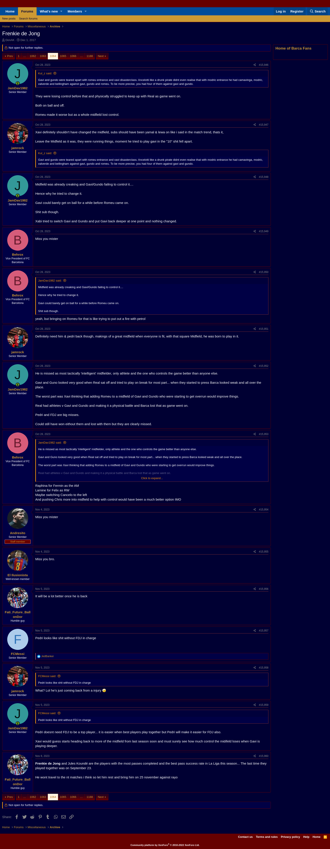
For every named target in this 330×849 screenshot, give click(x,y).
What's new (49, 11)
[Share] (254, 65)
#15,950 (263, 272)
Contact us (245, 836)
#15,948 (263, 176)
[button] (61, 11)
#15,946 (263, 64)
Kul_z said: (45, 73)
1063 (43, 56)
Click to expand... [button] (152, 478)
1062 (33, 56)
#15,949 (263, 231)
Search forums (28, 18)
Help (306, 836)
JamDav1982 (18, 88)
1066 (73, 56)
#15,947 (263, 124)
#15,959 (263, 704)
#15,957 (263, 630)
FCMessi (18, 654)
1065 (63, 56)
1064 (53, 56)
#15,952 (263, 365)
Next (101, 56)
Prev (10, 56)
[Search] (317, 11)
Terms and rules (267, 836)
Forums (27, 11)
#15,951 (263, 328)
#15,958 (263, 667)
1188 (90, 56)
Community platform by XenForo (165, 845)
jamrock (17, 148)
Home (10, 11)
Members (75, 11)
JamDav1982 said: (50, 280)
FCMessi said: (47, 676)
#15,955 (263, 551)
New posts (9, 18)
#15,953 (263, 434)
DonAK (9, 40)
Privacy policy (290, 836)
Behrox (17, 254)
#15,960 (263, 756)
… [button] (24, 56)
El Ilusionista (17, 575)
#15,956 (263, 588)
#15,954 (263, 509)
